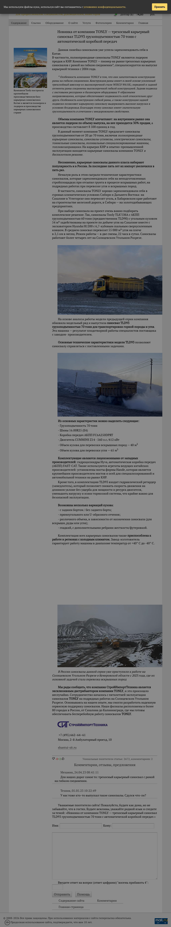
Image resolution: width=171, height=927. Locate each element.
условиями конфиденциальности (104, 7)
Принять (159, 7)
